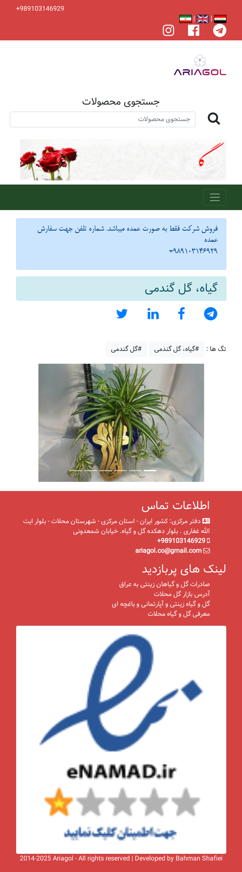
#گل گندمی (126, 349)
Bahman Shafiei (199, 858)
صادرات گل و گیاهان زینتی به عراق (164, 584)
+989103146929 (40, 9)
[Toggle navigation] (214, 197)
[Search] (102, 119)
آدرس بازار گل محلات (182, 594)
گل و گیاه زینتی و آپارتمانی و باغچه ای (161, 604)
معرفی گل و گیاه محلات (179, 614)
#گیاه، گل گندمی (176, 349)
